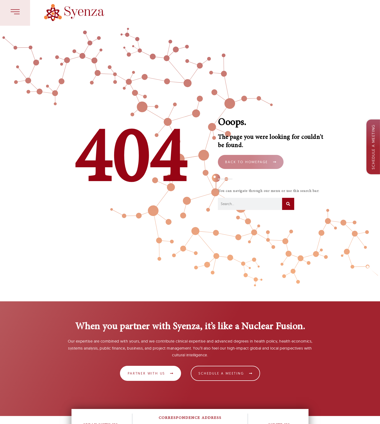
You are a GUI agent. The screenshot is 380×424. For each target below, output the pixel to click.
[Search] (288, 204)
